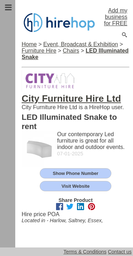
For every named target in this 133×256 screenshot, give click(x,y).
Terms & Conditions (84, 252)
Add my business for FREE (115, 16)
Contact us (120, 252)
